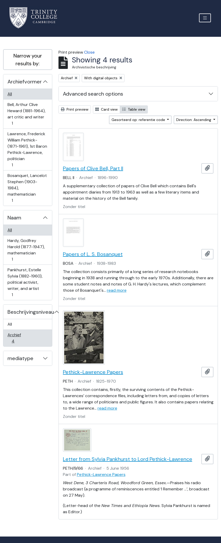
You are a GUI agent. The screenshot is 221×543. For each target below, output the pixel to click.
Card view (106, 109)
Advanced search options (93, 93)
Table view (133, 109)
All (10, 94)
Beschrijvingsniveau (30, 312)
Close (89, 52)
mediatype (20, 358)
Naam (14, 217)
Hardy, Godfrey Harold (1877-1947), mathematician (26, 249)
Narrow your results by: (27, 59)
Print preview (75, 109)
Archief (16, 338)
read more (117, 290)
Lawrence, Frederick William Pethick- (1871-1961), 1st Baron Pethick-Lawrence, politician (27, 149)
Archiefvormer (25, 81)
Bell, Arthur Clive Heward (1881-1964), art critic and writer (26, 113)
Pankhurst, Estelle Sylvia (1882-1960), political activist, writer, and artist (24, 282)
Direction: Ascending (194, 119)
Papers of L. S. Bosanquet (93, 254)
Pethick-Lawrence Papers (93, 372)
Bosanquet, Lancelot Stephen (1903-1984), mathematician (27, 188)
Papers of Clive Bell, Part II (93, 168)
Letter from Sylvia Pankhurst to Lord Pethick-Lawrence (127, 459)
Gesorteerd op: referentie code (139, 119)
